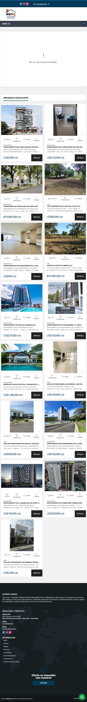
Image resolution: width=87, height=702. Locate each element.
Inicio (5, 640)
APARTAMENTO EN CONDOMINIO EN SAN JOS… (65, 147)
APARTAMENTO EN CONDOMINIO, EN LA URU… (65, 443)
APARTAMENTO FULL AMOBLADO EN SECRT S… (21, 503)
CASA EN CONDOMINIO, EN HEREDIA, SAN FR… (65, 384)
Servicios (6, 649)
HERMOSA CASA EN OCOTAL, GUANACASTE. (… (21, 384)
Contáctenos (7, 659)
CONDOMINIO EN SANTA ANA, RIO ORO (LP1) (20, 206)
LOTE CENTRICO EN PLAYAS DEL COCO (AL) (63, 206)
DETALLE (37, 158)
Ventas (5, 643)
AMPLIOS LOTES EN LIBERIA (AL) (59, 265)
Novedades (7, 652)
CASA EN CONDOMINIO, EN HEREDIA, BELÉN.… (21, 562)
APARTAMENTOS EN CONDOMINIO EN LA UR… (21, 266)
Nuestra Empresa (9, 656)
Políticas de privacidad (11, 662)
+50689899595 (41, 4)
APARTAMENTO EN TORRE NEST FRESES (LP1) (64, 503)
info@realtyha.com (9, 629)
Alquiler (6, 646)
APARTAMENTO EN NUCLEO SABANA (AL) (19, 325)
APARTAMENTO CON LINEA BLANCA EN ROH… (21, 147)
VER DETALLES (22, 120)
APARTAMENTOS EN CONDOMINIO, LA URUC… (64, 325)
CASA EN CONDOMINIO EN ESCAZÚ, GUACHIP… (21, 443)
